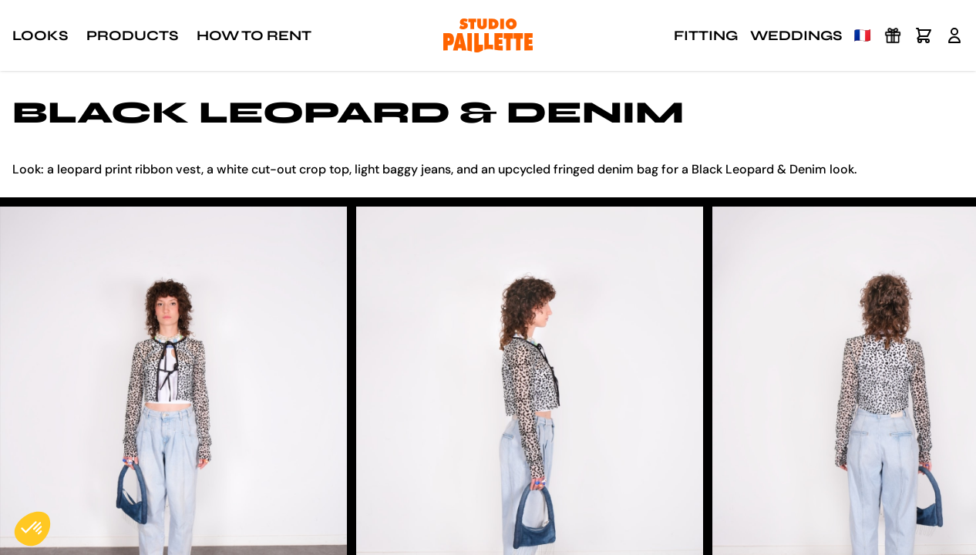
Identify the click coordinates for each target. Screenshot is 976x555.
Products (132, 35)
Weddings (796, 35)
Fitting (706, 35)
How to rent (254, 35)
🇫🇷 (862, 35)
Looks (40, 35)
